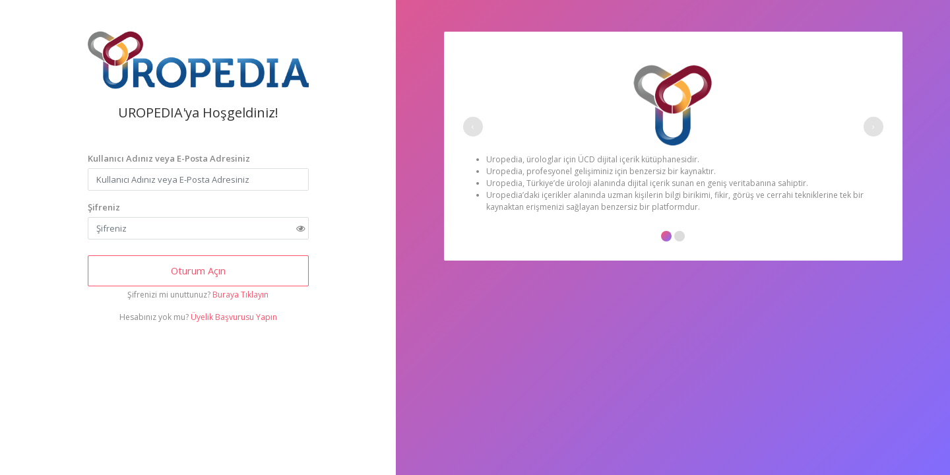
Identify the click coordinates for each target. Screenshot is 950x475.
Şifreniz (104, 207)
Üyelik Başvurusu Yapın (234, 317)
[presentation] (473, 127)
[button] (666, 236)
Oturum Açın (198, 270)
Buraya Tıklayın (240, 294)
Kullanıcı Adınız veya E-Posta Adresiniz (169, 158)
